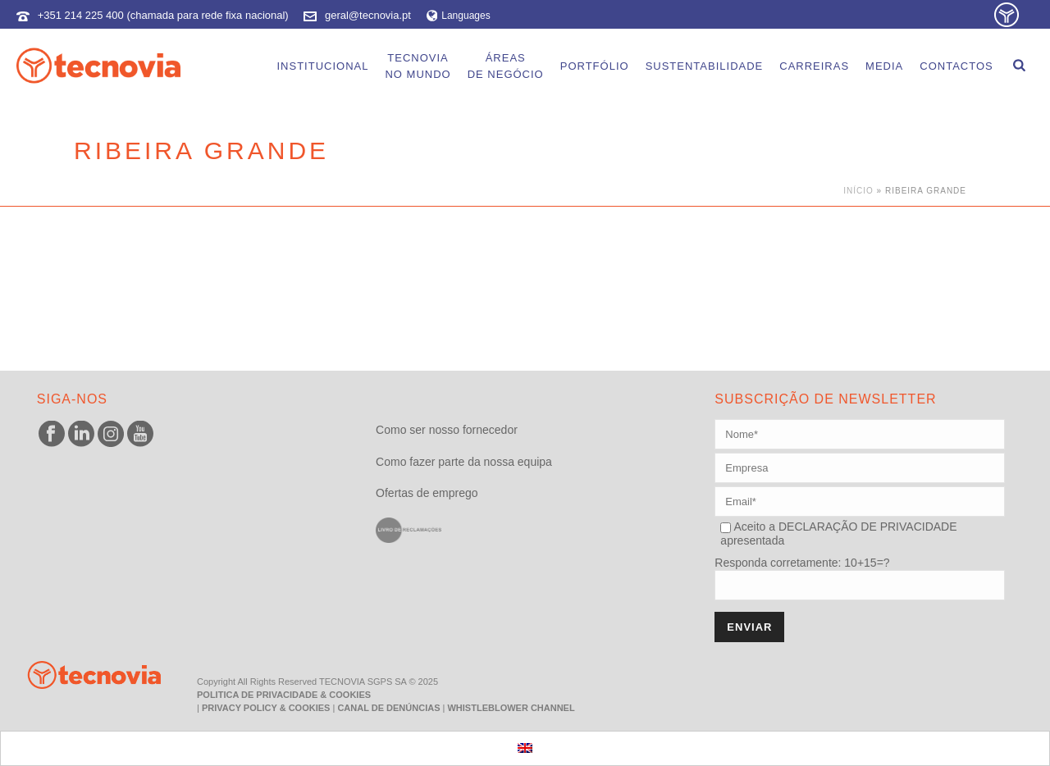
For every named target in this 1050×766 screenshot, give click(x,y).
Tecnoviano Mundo (417, 66)
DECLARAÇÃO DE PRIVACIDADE (865, 526)
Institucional (322, 66)
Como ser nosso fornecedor (447, 429)
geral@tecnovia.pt (368, 15)
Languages (459, 15)
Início (858, 190)
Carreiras (814, 66)
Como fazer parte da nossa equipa (464, 461)
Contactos (956, 66)
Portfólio (594, 66)
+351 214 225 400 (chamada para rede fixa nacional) (163, 15)
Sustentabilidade (705, 66)
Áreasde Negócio (506, 66)
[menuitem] (525, 748)
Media (884, 66)
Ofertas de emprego (427, 492)
